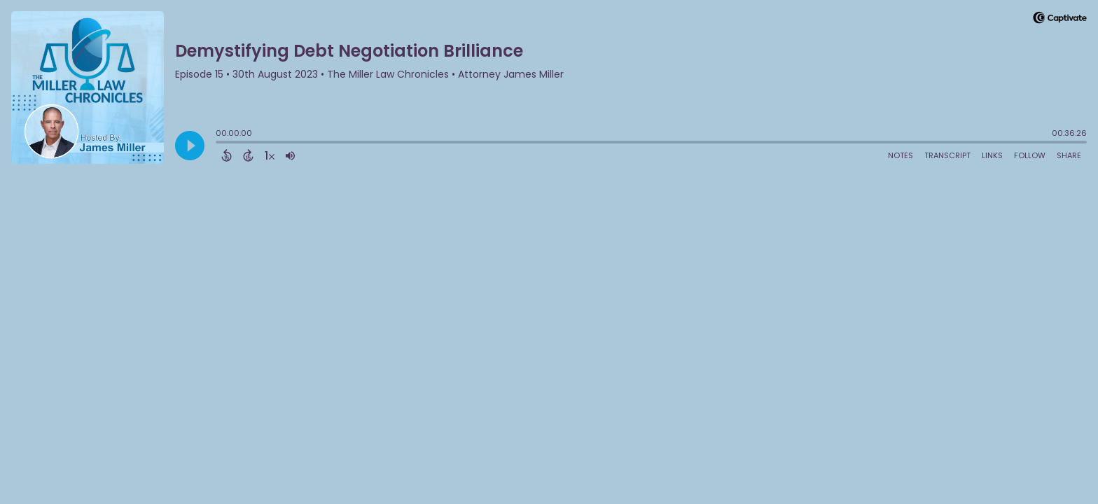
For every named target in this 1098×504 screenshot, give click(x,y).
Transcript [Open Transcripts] (947, 155)
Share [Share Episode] (1069, 155)
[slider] (219, 143)
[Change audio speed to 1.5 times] (269, 155)
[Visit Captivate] (1060, 20)
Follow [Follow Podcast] (1029, 155)
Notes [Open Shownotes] (900, 155)
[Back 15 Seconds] (226, 155)
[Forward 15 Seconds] (248, 155)
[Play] (189, 145)
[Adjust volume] (290, 155)
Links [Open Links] (992, 155)
